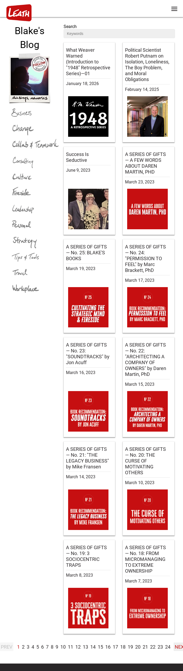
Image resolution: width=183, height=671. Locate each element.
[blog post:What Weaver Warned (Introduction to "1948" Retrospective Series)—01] (89, 92)
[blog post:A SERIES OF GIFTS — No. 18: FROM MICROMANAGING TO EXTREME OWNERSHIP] (148, 587)
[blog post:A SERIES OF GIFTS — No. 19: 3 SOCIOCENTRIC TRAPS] (89, 587)
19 (130, 647)
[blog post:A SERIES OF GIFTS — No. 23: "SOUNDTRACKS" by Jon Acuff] (89, 387)
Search (70, 26)
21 (145, 647)
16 (108, 647)
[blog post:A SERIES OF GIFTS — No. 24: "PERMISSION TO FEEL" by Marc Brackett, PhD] (148, 286)
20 (138, 647)
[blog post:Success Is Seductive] (89, 191)
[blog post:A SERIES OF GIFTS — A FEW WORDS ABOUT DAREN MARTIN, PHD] (148, 191)
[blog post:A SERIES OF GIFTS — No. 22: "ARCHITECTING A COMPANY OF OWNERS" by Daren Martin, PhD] (148, 387)
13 (85, 647)
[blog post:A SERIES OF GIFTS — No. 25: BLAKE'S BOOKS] (89, 286)
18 (123, 647)
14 (93, 647)
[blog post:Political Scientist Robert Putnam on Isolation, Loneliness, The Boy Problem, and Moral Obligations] (148, 92)
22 (152, 647)
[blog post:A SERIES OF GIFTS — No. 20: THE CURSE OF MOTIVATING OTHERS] (148, 488)
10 (63, 647)
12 (78, 647)
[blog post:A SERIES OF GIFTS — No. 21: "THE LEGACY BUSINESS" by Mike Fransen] (89, 488)
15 (100, 647)
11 (70, 647)
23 (160, 647)
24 (167, 647)
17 (115, 647)
